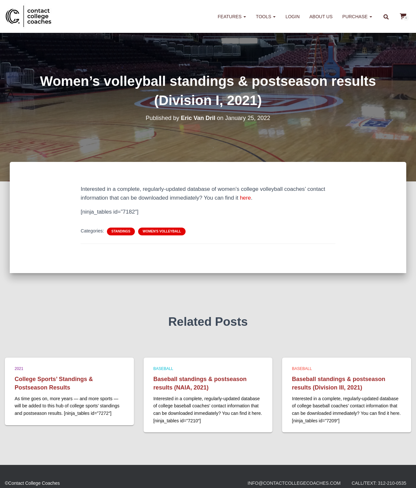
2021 (19, 368)
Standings (120, 231)
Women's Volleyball (162, 231)
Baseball (163, 368)
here (245, 198)
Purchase (357, 16)
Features (232, 16)
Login (292, 16)
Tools (266, 16)
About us (320, 16)
